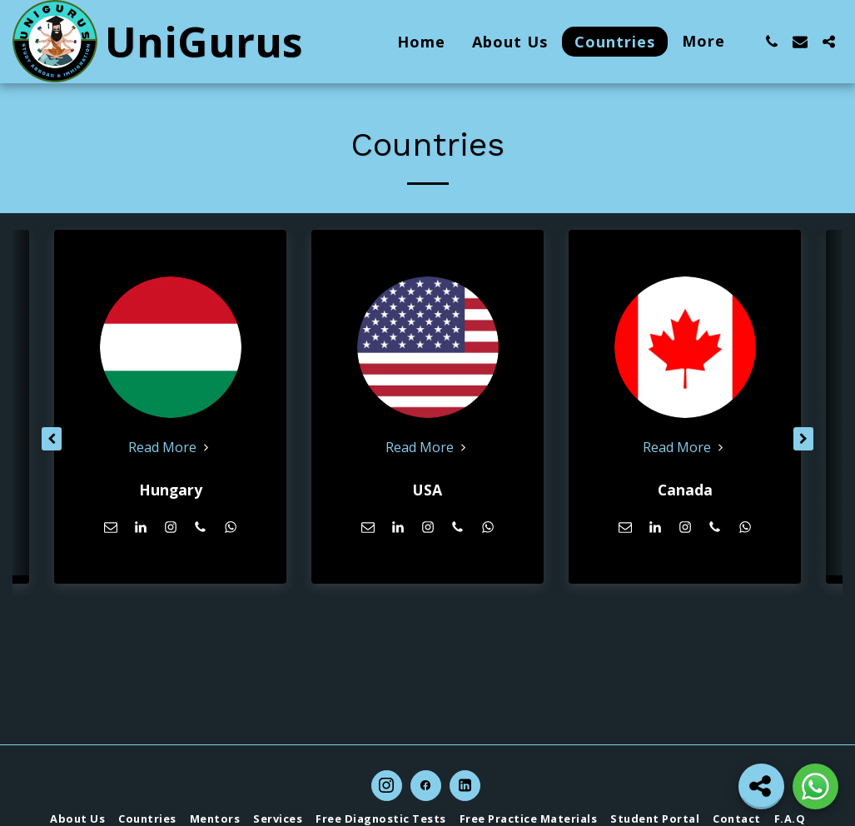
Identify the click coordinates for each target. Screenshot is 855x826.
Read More (170, 447)
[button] (771, 41)
